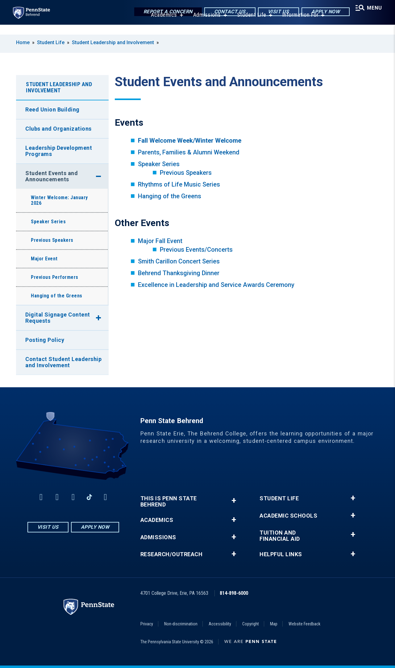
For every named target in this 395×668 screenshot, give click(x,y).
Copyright (250, 623)
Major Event (44, 259)
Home (23, 42)
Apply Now (322, 12)
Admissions (205, 24)
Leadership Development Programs (58, 151)
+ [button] (233, 500)
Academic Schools (288, 516)
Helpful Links (281, 554)
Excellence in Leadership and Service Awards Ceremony (216, 284)
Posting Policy (44, 340)
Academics (162, 24)
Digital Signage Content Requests (57, 317)
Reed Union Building (52, 109)
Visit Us (275, 12)
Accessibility (220, 623)
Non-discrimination (181, 623)
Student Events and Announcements (51, 176)
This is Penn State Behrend (168, 501)
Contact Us (227, 12)
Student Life (249, 24)
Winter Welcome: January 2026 (59, 200)
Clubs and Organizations (58, 128)
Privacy (146, 623)
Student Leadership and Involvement (113, 42)
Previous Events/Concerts (196, 249)
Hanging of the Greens (169, 196)
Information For (299, 24)
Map (273, 623)
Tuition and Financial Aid (280, 536)
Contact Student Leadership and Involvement (63, 362)
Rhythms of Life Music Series (179, 184)
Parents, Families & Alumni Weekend (188, 152)
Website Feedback (304, 623)
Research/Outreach (171, 554)
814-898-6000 (234, 593)
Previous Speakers (186, 172)
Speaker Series (159, 164)
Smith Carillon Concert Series (179, 261)
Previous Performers (54, 277)
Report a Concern (164, 12)
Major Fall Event (160, 241)
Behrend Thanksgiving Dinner (178, 273)
